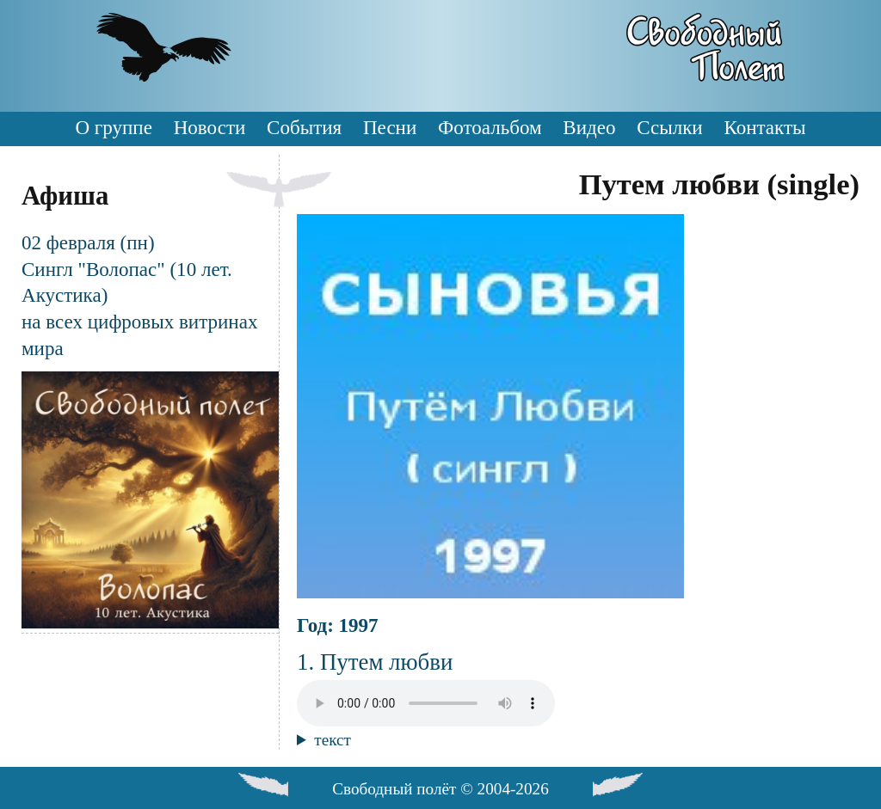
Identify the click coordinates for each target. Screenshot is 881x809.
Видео (589, 127)
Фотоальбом (489, 127)
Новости (210, 127)
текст (332, 740)
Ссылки (669, 127)
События (304, 127)
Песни (389, 127)
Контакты (764, 127)
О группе (113, 127)
